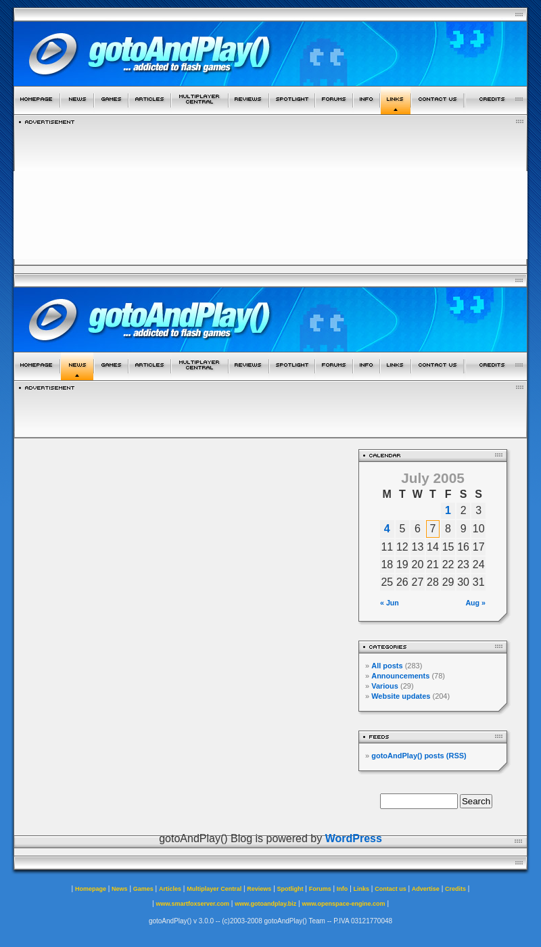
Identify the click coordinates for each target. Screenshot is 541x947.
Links (362, 888)
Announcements (400, 676)
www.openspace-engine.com (343, 903)
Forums (320, 888)
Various (384, 686)
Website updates (400, 696)
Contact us (390, 888)
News (120, 888)
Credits (455, 888)
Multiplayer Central (214, 888)
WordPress (353, 838)
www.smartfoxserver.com (192, 903)
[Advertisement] (271, 191)
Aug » (475, 603)
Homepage (90, 888)
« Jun (389, 603)
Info (342, 888)
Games (143, 888)
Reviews (259, 888)
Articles (170, 888)
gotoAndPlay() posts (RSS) (419, 756)
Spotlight (290, 888)
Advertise (426, 888)
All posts (386, 666)
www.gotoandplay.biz (265, 903)
